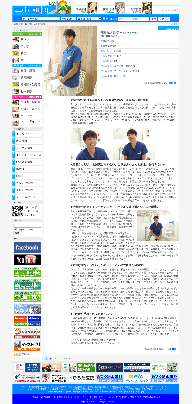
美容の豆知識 (24, 189)
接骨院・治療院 (30, 84)
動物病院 (26, 91)
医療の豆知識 (24, 182)
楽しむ (25, 46)
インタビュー (24, 133)
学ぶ (23, 60)
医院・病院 (28, 70)
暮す (23, 53)
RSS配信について (29, 354)
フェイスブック (26, 196)
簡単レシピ (23, 175)
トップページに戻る (170, 10)
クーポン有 (110, 19)
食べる (25, 39)
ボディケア (28, 115)
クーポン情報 (24, 147)
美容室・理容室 (30, 101)
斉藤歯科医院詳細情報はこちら (156, 83)
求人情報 (21, 140)
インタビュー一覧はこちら (61, 358)
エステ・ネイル (30, 108)
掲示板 (20, 168)
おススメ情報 (24, 161)
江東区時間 (18, 24)
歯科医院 (28, 24)
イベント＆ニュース (28, 154)
